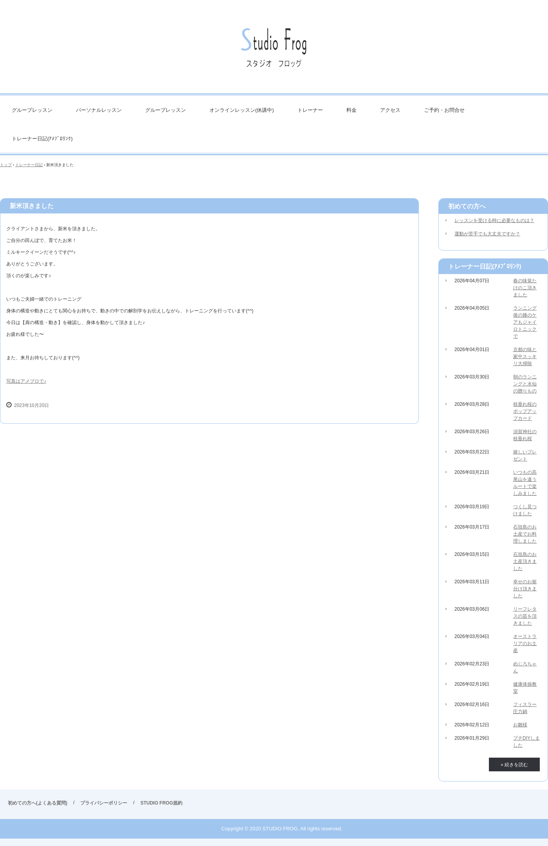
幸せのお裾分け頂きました (525, 589)
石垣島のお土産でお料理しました (525, 534)
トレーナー (310, 110)
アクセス (390, 110)
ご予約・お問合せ (444, 110)
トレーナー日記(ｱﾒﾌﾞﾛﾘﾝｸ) (42, 139)
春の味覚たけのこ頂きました (525, 288)
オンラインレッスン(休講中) (241, 110)
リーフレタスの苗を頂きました (525, 616)
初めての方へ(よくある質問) (37, 803)
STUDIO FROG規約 (161, 803)
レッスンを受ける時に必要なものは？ (494, 220)
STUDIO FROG (274, 51)
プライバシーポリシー (103, 803)
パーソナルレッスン (99, 110)
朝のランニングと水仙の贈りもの (525, 384)
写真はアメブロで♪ (26, 381)
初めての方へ (467, 206)
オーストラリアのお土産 (525, 643)
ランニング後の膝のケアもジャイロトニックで (525, 322)
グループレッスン (32, 110)
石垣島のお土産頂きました (525, 561)
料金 (351, 110)
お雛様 (520, 725)
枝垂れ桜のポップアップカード (525, 411)
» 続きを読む (514, 764)
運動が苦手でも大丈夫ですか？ (487, 234)
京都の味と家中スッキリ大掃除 (525, 356)
